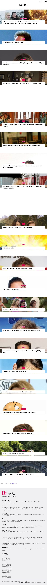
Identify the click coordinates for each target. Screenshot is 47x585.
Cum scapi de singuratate (11, 289)
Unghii (7, 514)
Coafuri (15, 514)
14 (10, 483)
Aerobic (26, 531)
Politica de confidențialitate (24, 582)
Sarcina (3, 526)
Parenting (40, 543)
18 (15, 483)
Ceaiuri (6, 526)
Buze (34, 514)
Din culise (23, 429)
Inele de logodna (40, 520)
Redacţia (39, 582)
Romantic (8, 501)
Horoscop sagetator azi (7, 570)
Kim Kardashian (19, 507)
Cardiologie (7, 527)
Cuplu (20, 501)
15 (11, 483)
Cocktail (34, 537)
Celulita (37, 514)
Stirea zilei (12, 549)
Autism (22, 544)
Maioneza (11, 538)
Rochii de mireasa (15, 520)
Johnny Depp (25, 507)
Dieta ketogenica (17, 533)
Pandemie (4, 550)
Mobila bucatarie (5, 543)
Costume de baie (23, 520)
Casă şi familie (5, 541)
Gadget (23, 409)
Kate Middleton (12, 507)
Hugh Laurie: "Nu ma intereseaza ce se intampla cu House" (21, 330)
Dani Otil (6, 508)
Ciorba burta (31, 538)
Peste (13, 537)
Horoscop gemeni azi (6, 564)
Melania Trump (31, 508)
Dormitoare (28, 543)
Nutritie (38, 531)
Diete (3, 531)
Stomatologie (24, 526)
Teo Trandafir (31, 507)
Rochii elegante (34, 520)
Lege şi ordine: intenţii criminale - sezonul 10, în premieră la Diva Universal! (22, 166)
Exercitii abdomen (32, 531)
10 (5, 483)
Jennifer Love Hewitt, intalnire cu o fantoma (17, 433)
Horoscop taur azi (5, 566)
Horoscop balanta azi (6, 575)
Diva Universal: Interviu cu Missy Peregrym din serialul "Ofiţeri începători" (23, 63)
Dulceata (26, 537)
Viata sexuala (13, 501)
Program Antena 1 (9, 510)
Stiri (23, 38)
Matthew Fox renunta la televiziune (14, 371)
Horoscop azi (4, 557)
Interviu (7, 549)
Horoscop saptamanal (6, 577)
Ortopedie (28, 527)
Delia (16, 508)
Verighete (4, 521)
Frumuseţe (4, 513)
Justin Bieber (25, 508)
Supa (23, 537)
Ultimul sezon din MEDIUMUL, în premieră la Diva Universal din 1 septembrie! (22, 187)
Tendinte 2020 (17, 521)
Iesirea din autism (23, 549)
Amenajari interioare (13, 543)
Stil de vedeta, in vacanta (11, 310)
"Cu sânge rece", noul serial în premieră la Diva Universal (21, 145)
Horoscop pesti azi (6, 572)
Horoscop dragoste (6, 558)
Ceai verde (21, 527)
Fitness (5, 531)
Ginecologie (18, 526)
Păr (2, 514)
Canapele (24, 543)
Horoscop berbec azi (6, 576)
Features (23, 306)
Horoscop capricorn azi (7, 567)
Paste (7, 537)
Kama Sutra (33, 501)
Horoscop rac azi (5, 563)
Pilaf (14, 538)
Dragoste (4, 501)
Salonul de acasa (13, 515)
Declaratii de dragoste (11, 503)
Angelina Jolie (37, 507)
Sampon (30, 514)
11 (6, 483)
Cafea (20, 537)
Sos (15, 537)
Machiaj (19, 514)
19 (16, 483)
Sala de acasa (25, 533)
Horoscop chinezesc (6, 559)
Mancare (3, 537)
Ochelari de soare (10, 521)
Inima (10, 526)
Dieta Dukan (10, 531)
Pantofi (28, 520)
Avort (17, 527)
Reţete (3, 536)
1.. (4, 483)
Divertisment (5, 506)
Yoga (18, 531)
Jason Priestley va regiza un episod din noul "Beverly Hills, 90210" (22, 351)
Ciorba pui (25, 538)
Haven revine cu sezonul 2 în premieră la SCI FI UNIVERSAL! (22, 83)
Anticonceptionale (36, 526)
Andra (13, 508)
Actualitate (5, 547)
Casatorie (27, 501)
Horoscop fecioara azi (6, 565)
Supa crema (39, 537)
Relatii (23, 285)
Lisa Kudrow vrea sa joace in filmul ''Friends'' (17, 392)
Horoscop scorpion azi (6, 569)
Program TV (37, 508)
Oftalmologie (13, 527)
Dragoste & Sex (6, 500)
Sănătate (4, 524)
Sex (30, 501)
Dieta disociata (7, 533)
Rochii (4, 514)
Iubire (23, 501)
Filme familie (23, 18)
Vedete (23, 59)
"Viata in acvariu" (8, 248)
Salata (17, 537)
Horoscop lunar (5, 562)
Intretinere (22, 531)
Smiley (10, 508)
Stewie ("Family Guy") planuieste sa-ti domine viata (19, 412)
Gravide (11, 544)
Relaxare (15, 531)
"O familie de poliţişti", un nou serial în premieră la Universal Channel (23, 125)
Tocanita (30, 537)
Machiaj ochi (41, 514)
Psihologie (13, 526)
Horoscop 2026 (5, 554)
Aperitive (3, 538)
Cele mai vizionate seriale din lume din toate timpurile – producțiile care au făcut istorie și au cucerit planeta (21, 22)
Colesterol (30, 526)
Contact (44, 582)
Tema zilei (17, 549)
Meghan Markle (5, 507)
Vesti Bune (37, 549)
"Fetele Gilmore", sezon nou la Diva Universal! (18, 227)
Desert (7, 538)
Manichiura (26, 514)
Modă (3, 519)
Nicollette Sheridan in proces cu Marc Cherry (17, 268)
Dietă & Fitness (6, 530)
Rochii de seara (8, 520)
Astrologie (4, 560)
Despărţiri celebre (31, 549)
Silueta (12, 533)
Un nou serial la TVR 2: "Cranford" (14, 454)
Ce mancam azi (37, 538)
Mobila (19, 543)
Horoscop (4, 553)
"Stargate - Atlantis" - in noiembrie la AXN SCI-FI (18, 474)
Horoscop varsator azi (6, 571)
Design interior (34, 543)
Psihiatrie (32, 527)
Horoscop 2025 (5, 556)
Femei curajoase (16, 544)
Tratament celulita (5, 515)
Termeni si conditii (33, 582)
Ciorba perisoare (19, 538)
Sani (22, 514)
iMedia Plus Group (14, 581)
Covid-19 (42, 549)
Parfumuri (12, 514)
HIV (24, 527)
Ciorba (9, 537)
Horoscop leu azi (5, 573)
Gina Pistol (19, 508)
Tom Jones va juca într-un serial (13, 42)
